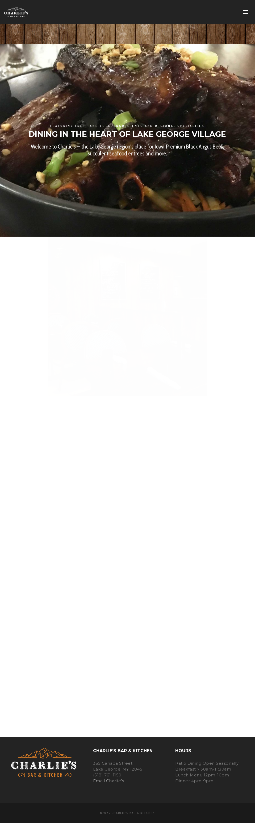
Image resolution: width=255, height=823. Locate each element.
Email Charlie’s (108, 780)
